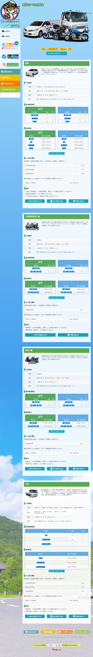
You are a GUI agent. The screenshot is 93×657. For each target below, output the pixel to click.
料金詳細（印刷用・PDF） (57, 153)
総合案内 (6, 31)
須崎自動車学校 (33, 637)
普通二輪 (63, 49)
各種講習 (6, 36)
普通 (43, 49)
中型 (70, 49)
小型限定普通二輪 (52, 49)
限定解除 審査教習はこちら (57, 53)
